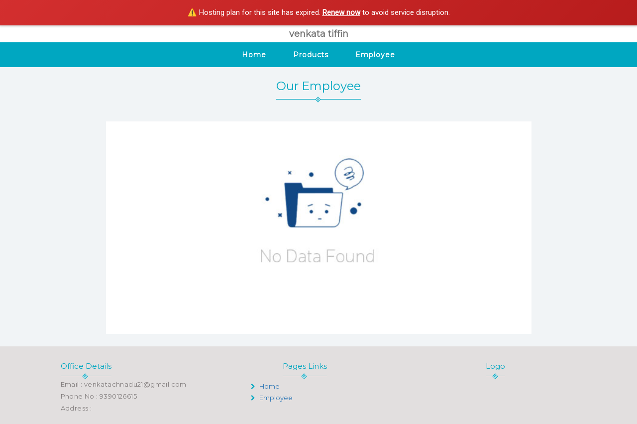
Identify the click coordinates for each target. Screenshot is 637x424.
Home (254, 54)
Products (310, 54)
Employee (375, 54)
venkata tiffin (318, 33)
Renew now (341, 12)
